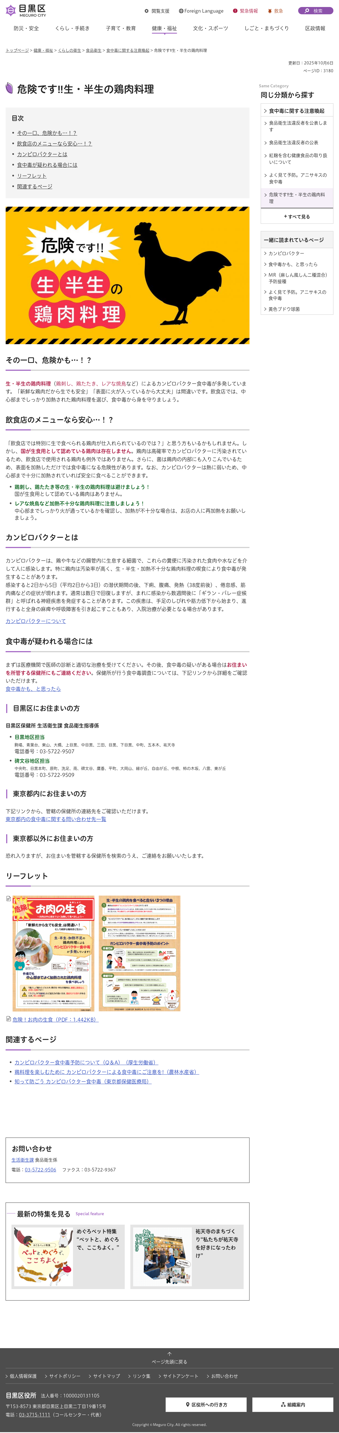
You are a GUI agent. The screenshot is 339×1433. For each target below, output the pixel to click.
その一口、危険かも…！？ (47, 133)
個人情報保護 (23, 1377)
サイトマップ (106, 1377)
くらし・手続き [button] (72, 28)
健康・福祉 (43, 50)
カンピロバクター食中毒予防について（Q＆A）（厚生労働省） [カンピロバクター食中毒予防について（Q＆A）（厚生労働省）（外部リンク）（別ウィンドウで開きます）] (86, 1063)
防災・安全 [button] (26, 28)
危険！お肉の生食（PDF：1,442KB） (56, 1020)
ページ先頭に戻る (169, 1362)
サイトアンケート (181, 1377)
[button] (157, 11)
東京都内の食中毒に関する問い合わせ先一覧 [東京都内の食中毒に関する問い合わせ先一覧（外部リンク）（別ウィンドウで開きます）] (56, 819)
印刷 (282, 63)
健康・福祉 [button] (164, 28)
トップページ (17, 50)
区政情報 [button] (315, 28)
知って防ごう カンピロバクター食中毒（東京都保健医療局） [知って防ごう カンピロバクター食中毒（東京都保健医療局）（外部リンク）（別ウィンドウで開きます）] (83, 1082)
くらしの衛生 (69, 50)
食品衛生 (94, 50)
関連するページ (34, 187)
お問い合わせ (224, 1377)
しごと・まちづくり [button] (266, 28)
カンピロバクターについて (36, 622)
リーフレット (32, 176)
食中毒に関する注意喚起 (127, 50)
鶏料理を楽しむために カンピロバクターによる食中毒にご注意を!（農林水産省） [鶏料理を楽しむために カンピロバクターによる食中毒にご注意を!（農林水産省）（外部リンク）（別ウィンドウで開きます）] (107, 1072)
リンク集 (141, 1377)
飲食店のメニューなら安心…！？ (54, 144)
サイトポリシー (65, 1377)
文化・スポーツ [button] (210, 28)
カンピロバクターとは (42, 155)
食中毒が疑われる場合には (47, 165)
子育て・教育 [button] (121, 28)
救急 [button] (278, 11)
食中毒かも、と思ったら (33, 689)
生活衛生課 (22, 1160)
